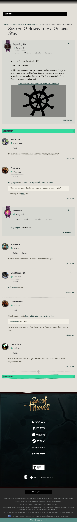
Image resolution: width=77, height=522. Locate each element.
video (23, 194)
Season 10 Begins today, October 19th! (38, 182)
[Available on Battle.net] (38, 454)
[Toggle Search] (6, 17)
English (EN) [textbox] (35, 492)
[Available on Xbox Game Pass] (38, 447)
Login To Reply (8, 131)
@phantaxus (13, 287)
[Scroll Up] (33, 520)
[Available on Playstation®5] (38, 428)
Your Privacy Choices (18, 516)
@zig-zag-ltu (13, 182)
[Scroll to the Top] (30, 520)
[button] (35, 14)
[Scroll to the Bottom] (46, 520)
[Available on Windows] (38, 435)
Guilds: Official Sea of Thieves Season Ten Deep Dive (39, 83)
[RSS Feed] (3, 24)
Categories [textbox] (8, 14)
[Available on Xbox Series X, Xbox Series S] (38, 422)
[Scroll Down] (44, 520)
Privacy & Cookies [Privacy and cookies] (41, 516)
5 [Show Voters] (68, 44)
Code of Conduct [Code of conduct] (53, 516)
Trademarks (64, 516)
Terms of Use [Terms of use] (30, 516)
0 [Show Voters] (70, 139)
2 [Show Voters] (70, 168)
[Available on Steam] (38, 441)
